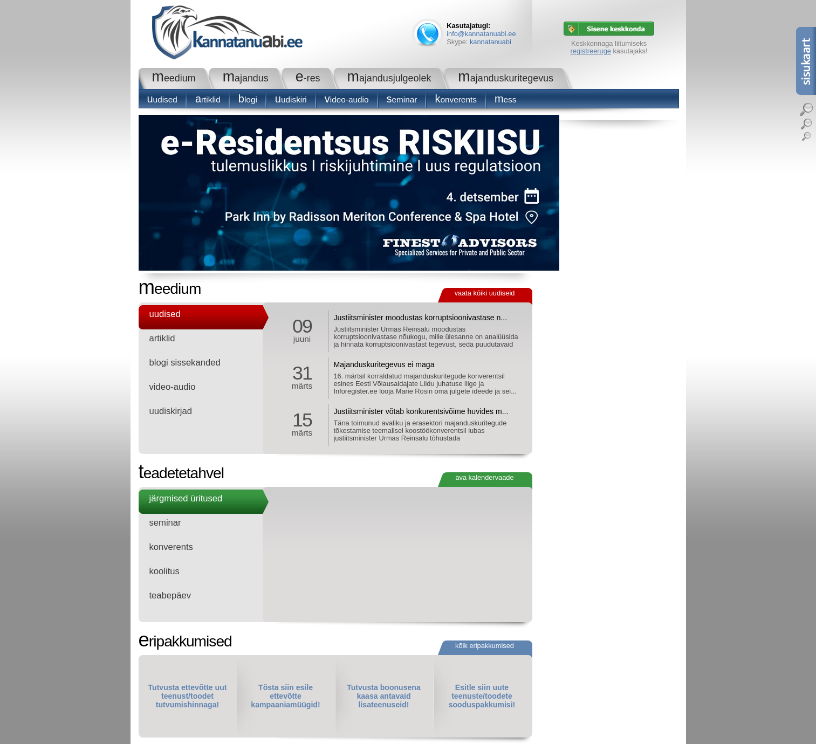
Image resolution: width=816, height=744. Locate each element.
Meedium (174, 78)
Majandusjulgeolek (389, 78)
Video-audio (347, 99)
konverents (455, 99)
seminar (402, 99)
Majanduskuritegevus (505, 78)
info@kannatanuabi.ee (481, 34)
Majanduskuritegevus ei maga (384, 364)
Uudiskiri (291, 99)
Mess (506, 99)
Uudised (162, 99)
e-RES (308, 78)
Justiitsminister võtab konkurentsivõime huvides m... (421, 411)
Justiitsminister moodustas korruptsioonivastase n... (421, 317)
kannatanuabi (490, 42)
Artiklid (208, 99)
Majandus (246, 78)
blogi (247, 99)
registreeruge (591, 51)
